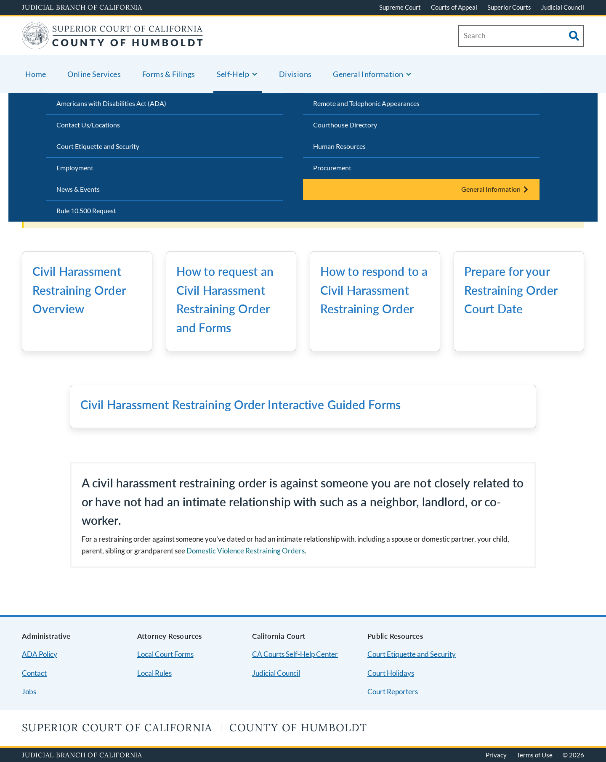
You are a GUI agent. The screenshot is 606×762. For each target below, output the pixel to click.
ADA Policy (39, 654)
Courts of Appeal (454, 7)
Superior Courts (509, 7)
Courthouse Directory (345, 125)
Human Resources (339, 146)
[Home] (112, 44)
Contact (34, 673)
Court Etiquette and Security (97, 146)
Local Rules (154, 673)
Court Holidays (390, 673)
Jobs (29, 691)
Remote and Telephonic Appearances (366, 103)
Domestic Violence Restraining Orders (245, 550)
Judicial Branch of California (82, 7)
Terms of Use (535, 755)
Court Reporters (392, 691)
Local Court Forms (165, 654)
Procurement (332, 168)
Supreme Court (400, 7)
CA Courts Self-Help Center (295, 654)
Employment (74, 168)
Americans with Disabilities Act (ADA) (111, 103)
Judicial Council (562, 7)
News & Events (78, 189)
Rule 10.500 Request (86, 210)
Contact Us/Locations (88, 125)
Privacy (496, 755)
